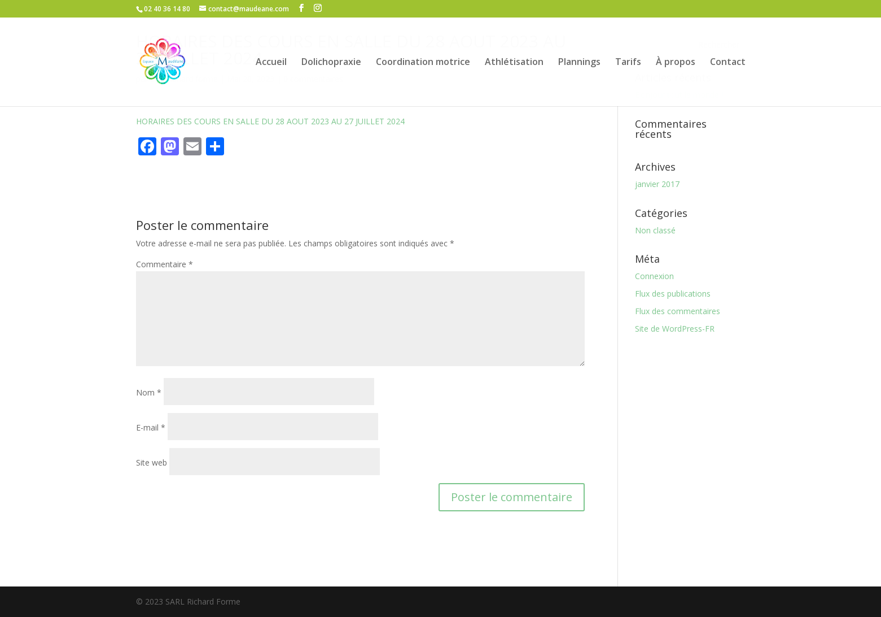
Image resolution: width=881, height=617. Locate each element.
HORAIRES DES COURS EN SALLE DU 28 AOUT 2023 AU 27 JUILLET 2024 (270, 121)
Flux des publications (673, 293)
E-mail (150, 427)
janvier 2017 (657, 184)
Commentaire (164, 264)
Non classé (655, 230)
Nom (148, 392)
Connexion (654, 276)
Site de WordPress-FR (675, 328)
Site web (151, 462)
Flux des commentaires (677, 311)
